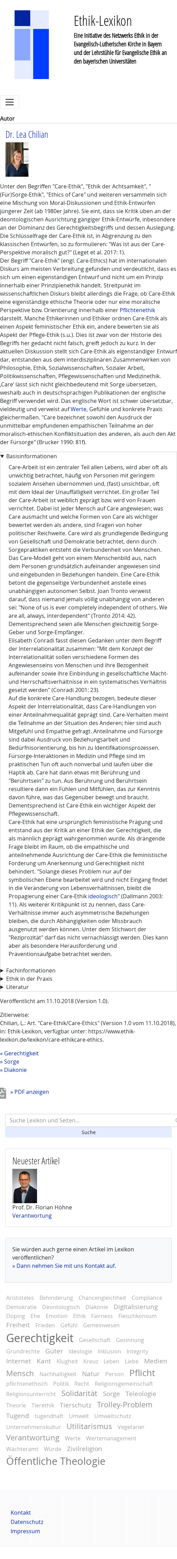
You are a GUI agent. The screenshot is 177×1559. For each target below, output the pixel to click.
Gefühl (69, 1325)
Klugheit (67, 1361)
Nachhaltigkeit (57, 1374)
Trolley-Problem (124, 1404)
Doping (15, 1316)
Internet (18, 1361)
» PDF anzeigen (29, 1092)
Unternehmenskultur (33, 1427)
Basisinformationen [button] (31, 456)
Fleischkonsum (137, 1316)
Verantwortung (32, 1215)
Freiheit (18, 1324)
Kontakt (21, 1512)
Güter (54, 1351)
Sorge (11, 1061)
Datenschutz (27, 1522)
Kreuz (90, 1361)
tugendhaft (49, 1416)
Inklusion (109, 1351)
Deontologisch (61, 1307)
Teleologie (141, 1393)
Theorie (16, 1405)
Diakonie (15, 1070)
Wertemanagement (111, 1438)
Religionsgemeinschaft (124, 1383)
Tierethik (43, 1405)
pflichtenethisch (27, 1383)
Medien (155, 1361)
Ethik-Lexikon (103, 20)
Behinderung (56, 1298)
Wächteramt (22, 1449)
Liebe (132, 1361)
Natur (91, 1373)
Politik (61, 1383)
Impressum (25, 1531)
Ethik (79, 1316)
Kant (44, 1361)
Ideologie (80, 1351)
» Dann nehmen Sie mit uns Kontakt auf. (64, 1266)
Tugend (17, 1415)
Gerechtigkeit (21, 1053)
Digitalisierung (136, 1306)
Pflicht (142, 1373)
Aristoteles (20, 1298)
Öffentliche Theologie (55, 1461)
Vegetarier (131, 1427)
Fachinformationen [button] (31, 970)
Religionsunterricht (31, 1394)
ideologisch (103, 896)
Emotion (57, 1316)
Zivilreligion (84, 1448)
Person (114, 1374)
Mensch (20, 1373)
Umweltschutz (112, 1416)
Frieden (45, 1325)
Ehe (35, 1316)
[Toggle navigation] (9, 102)
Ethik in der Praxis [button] (29, 978)
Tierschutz (76, 1405)
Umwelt (79, 1416)
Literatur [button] (17, 987)
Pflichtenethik (137, 310)
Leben (111, 1361)
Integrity (137, 1351)
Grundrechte (23, 1351)
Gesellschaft (94, 1340)
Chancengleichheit (102, 1298)
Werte (78, 409)
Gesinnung (130, 1340)
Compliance (147, 1298)
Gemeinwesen (101, 1325)
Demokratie (21, 1307)
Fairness (102, 1316)
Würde (52, 1449)
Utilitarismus (89, 1426)
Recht (81, 1383)
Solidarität (79, 1393)
